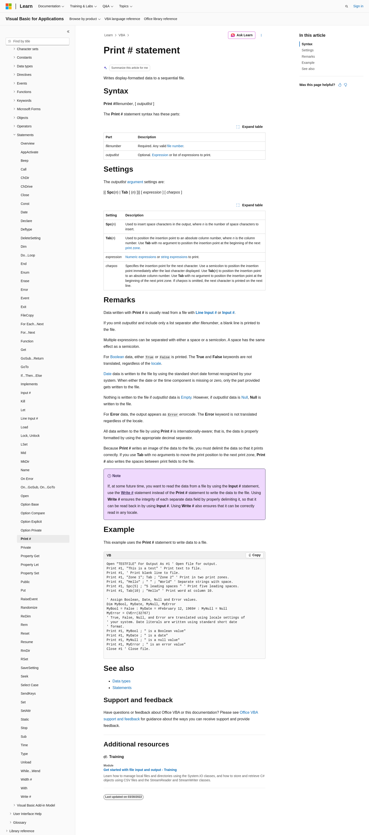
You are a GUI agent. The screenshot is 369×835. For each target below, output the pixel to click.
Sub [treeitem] (24, 720)
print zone (132, 248)
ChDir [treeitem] (25, 161)
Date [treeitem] (24, 196)
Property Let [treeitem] (30, 548)
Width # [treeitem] (26, 763)
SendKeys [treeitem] (28, 677)
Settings (308, 50)
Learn (108, 35)
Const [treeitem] (25, 187)
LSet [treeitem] (24, 428)
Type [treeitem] (24, 737)
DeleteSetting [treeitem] (30, 222)
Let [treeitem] (23, 394)
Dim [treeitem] (24, 230)
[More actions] (261, 35)
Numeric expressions (140, 257)
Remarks (308, 56)
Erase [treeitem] (25, 265)
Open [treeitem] (25, 480)
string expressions (174, 257)
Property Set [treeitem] (30, 557)
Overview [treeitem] (27, 127)
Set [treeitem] (23, 686)
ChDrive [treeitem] (27, 170)
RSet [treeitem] (24, 643)
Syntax (307, 44)
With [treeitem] (24, 772)
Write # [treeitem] (26, 780)
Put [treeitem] (23, 574)
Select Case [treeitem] (29, 669)
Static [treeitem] (25, 703)
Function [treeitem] (27, 325)
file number (175, 146)
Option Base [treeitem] (30, 488)
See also (308, 69)
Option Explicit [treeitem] (31, 505)
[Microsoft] (9, 6)
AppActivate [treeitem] (29, 136)
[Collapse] (68, 31)
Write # (127, 493)
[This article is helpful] (340, 85)
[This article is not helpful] (345, 85)
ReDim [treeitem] (26, 600)
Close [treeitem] (25, 179)
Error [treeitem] (24, 273)
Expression (160, 155)
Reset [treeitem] (25, 617)
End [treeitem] (24, 247)
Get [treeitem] (23, 333)
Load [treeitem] (24, 411)
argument (135, 182)
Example (308, 63)
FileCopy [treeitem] (27, 299)
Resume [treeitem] (27, 626)
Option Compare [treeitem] (33, 497)
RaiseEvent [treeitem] (29, 583)
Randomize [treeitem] (29, 591)
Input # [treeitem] (26, 376)
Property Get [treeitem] (30, 540)
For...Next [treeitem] (28, 316)
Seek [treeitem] (24, 660)
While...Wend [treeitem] (30, 755)
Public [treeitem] (25, 565)
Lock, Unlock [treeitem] (30, 419)
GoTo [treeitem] (24, 351)
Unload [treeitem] (26, 746)
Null (244, 397)
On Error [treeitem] (27, 462)
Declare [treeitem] (26, 205)
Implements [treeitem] (29, 368)
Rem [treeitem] (24, 608)
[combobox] (37, 41)
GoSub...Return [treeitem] (32, 342)
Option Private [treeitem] (31, 514)
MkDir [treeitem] (25, 445)
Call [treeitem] (23, 153)
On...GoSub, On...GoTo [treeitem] (38, 471)
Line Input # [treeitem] (29, 402)
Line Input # (206, 313)
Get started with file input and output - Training (140, 770)
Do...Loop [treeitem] (28, 239)
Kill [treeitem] (23, 385)
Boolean (117, 357)
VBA (122, 35)
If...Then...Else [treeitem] (31, 359)
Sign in (358, 6)
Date (108, 374)
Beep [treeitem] (24, 144)
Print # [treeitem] (26, 522)
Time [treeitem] (24, 729)
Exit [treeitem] (23, 290)
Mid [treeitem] (23, 436)
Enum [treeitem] (25, 256)
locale (156, 363)
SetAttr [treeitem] (26, 694)
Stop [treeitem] (24, 711)
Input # (228, 313)
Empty (186, 397)
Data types (121, 681)
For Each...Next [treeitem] (32, 308)
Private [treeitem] (26, 531)
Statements (122, 688)
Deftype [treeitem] (26, 213)
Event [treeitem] (25, 282)
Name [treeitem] (25, 454)
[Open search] (346, 6)
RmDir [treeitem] (25, 634)
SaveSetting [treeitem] (30, 651)
